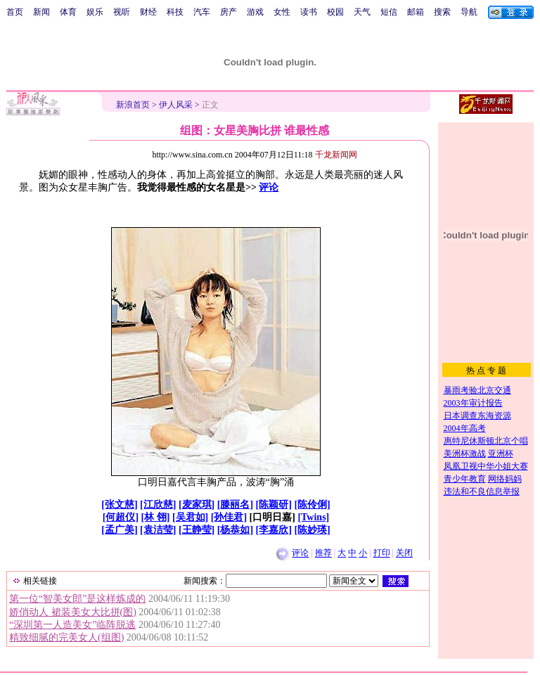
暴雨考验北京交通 (477, 390)
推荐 (323, 553)
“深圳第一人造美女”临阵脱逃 (72, 624)
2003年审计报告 (473, 403)
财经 (148, 12)
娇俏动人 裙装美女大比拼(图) (72, 612)
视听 (121, 12)
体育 (68, 12)
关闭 (404, 553)
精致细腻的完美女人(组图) (66, 637)
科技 (175, 12)
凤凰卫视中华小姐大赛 (486, 466)
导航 (469, 12)
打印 (381, 553)
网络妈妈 (505, 479)
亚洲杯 (500, 453)
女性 (282, 12)
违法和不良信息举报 (482, 491)
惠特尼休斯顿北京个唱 (486, 441)
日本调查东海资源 (477, 415)
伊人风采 (176, 105)
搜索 (442, 12)
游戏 (255, 12)
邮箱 (415, 12)
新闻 (41, 12)
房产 (228, 12)
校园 (335, 12)
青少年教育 (465, 479)
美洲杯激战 (465, 453)
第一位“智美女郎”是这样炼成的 (77, 598)
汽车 (201, 12)
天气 (362, 12)
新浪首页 (133, 105)
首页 (14, 12)
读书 (308, 12)
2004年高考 (465, 428)
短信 (388, 12)
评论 (268, 187)
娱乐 (94, 12)
